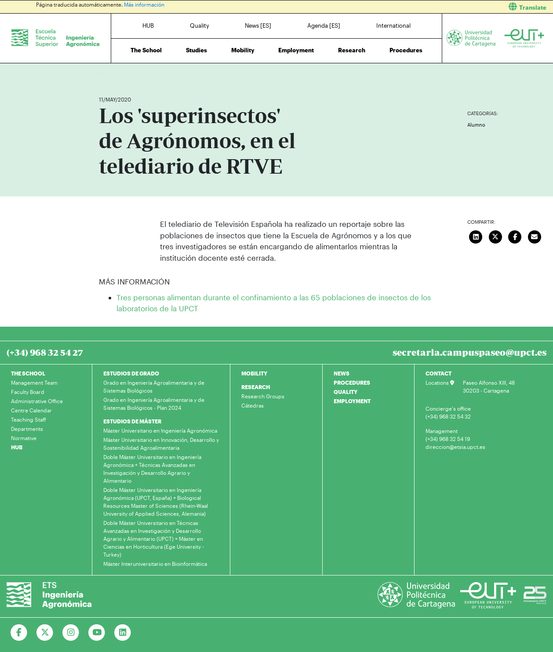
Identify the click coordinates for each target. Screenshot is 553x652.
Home (106, 73)
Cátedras (252, 405)
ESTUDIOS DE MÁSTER (132, 421)
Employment (296, 50)
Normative (23, 438)
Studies (196, 50)
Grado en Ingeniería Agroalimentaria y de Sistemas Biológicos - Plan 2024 (153, 404)
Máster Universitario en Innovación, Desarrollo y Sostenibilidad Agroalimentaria (161, 444)
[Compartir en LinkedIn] (475, 235)
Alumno (476, 124)
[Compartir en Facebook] (514, 235)
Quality (199, 25)
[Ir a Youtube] (96, 632)
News (123, 73)
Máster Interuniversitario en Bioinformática (155, 564)
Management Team (34, 382)
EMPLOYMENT (352, 401)
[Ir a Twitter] (45, 632)
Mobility (243, 50)
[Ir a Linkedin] (122, 632)
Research (351, 50)
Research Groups (262, 396)
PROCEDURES (352, 382)
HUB (148, 25)
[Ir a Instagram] (71, 632)
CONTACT (438, 373)
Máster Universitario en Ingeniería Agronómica (160, 430)
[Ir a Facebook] (19, 632)
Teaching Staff (28, 419)
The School (146, 50)
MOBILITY (254, 373)
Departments (27, 429)
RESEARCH (255, 387)
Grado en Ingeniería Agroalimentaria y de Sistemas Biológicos (153, 386)
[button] (418, 6)
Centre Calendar (31, 410)
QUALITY (345, 392)
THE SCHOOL (28, 373)
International (393, 25)
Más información (144, 4)
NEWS (341, 373)
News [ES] (258, 25)
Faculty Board (27, 392)
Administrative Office (37, 401)
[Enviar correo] (534, 235)
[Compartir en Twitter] (495, 235)
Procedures (405, 50)
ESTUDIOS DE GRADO (131, 373)
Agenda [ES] (323, 25)
